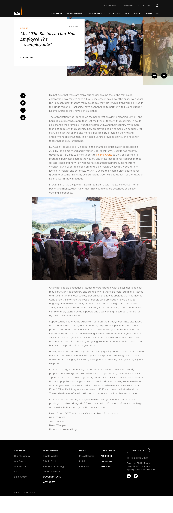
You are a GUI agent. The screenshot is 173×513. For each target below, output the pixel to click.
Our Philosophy (22, 473)
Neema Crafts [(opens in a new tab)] (104, 172)
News (137, 13)
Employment (20, 494)
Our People (20, 478)
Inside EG (26, 22)
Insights (24, 46)
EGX (127, 13)
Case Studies (110, 6)
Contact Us (152, 13)
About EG (57, 13)
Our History (20, 483)
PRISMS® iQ (129, 6)
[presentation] (35, 255)
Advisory (115, 13)
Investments (75, 13)
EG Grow (147, 6)
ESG (16, 489)
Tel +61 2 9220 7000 (137, 475)
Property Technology (53, 483)
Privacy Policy (29, 510)
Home (16, 22)
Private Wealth (50, 473)
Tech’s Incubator (51, 489)
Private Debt (49, 478)
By (26, 75)
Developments (96, 13)
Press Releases (86, 473)
